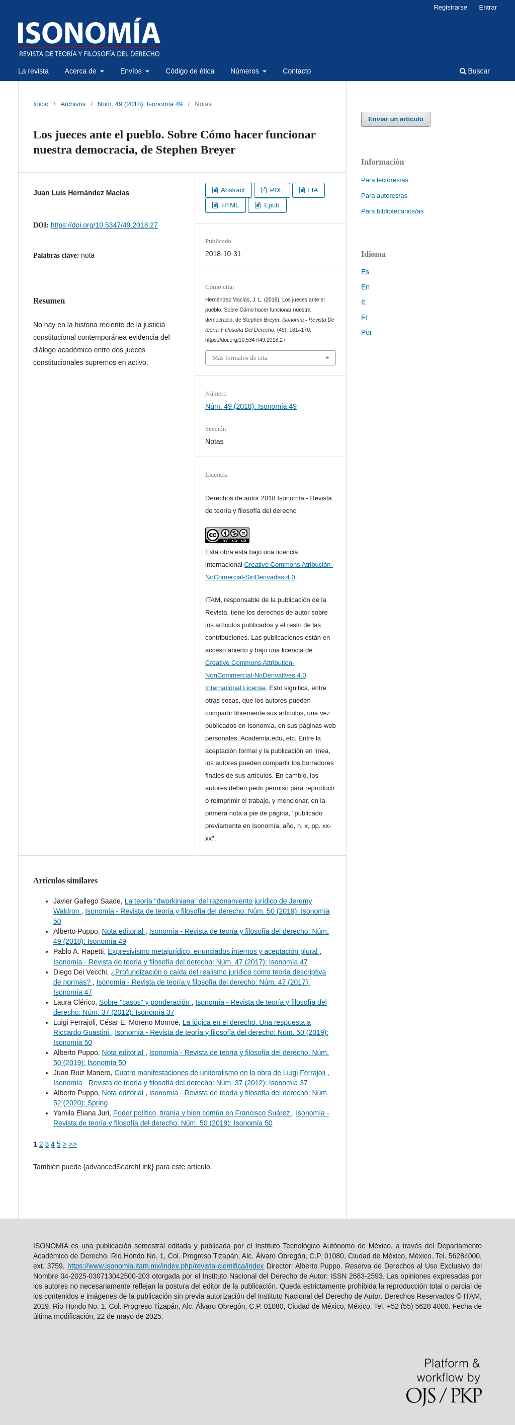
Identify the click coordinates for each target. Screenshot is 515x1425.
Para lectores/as (384, 180)
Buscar (475, 71)
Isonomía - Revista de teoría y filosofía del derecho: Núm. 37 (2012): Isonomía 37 (180, 1083)
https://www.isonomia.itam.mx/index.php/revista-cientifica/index (165, 1266)
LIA (312, 190)
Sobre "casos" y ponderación (145, 1002)
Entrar (488, 7)
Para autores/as (384, 195)
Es (365, 272)
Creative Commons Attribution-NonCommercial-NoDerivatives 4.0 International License (255, 675)
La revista (33, 71)
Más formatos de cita (240, 357)
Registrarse (450, 7)
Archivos (72, 104)
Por (366, 332)
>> (73, 1144)
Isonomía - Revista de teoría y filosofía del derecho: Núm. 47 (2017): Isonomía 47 (180, 962)
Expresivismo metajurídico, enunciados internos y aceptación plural (213, 951)
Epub (271, 205)
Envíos (132, 71)
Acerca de (82, 71)
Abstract (232, 190)
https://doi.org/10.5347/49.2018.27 (104, 225)
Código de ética (189, 71)
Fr (364, 317)
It (363, 302)
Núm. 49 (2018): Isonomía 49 (140, 104)
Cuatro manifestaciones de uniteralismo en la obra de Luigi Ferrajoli (220, 1073)
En (365, 287)
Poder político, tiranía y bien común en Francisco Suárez (202, 1113)
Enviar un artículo (395, 119)
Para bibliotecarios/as (392, 211)
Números (245, 71)
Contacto (297, 71)
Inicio (40, 104)
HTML (229, 205)
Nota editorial (123, 931)
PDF (275, 190)
